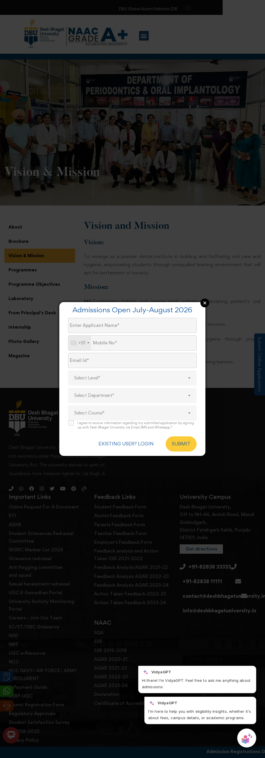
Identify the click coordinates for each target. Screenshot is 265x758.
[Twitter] (52, 488)
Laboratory (20, 298)
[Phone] (11, 488)
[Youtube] (63, 488)
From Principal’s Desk (32, 313)
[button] (188, 7)
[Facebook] (31, 488)
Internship (19, 327)
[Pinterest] (73, 488)
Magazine (19, 355)
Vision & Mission (26, 255)
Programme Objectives (34, 284)
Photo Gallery (23, 341)
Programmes (22, 270)
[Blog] (84, 488)
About (15, 227)
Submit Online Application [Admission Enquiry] (260, 364)
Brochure (18, 241)
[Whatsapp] (21, 488)
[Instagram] (41, 488)
